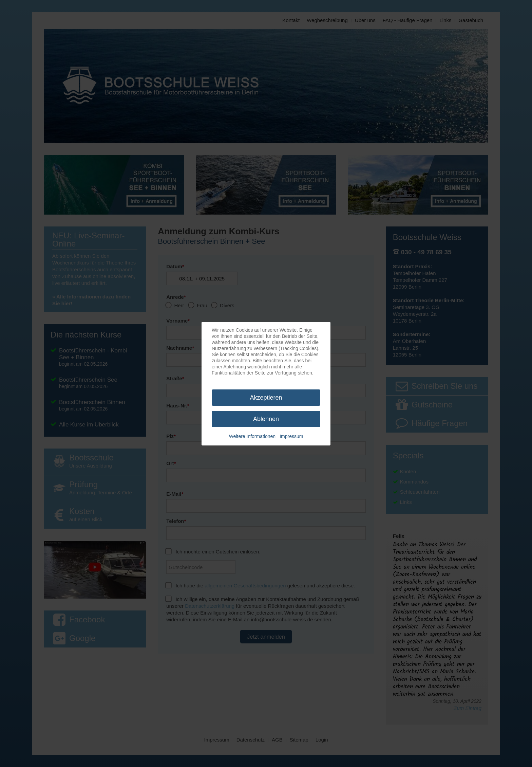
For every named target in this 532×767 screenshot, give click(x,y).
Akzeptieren (266, 397)
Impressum (291, 436)
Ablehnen (266, 419)
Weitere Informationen (252, 436)
